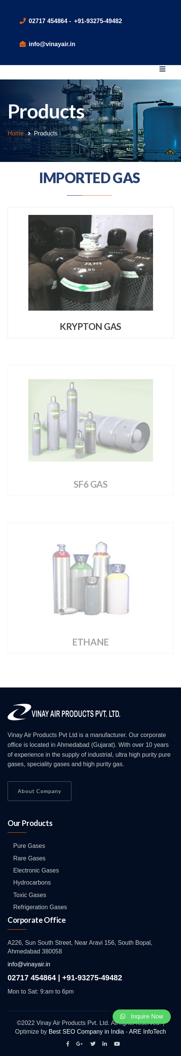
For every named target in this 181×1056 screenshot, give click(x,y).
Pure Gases (29, 846)
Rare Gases (29, 858)
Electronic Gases (36, 870)
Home (16, 133)
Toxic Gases (29, 895)
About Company (39, 791)
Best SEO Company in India (86, 1031)
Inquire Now (141, 1016)
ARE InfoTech (147, 1031)
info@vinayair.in (29, 964)
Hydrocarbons (32, 882)
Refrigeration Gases (40, 907)
